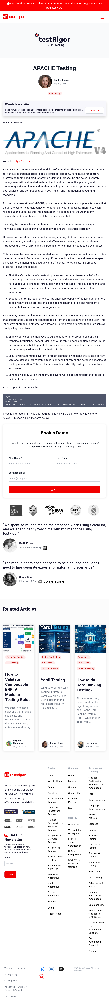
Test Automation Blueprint (95, 941)
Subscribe (94, 110)
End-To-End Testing (95, 846)
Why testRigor (55, 781)
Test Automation (50, 668)
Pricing (51, 775)
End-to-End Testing (15, 657)
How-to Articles (93, 816)
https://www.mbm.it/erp (28, 161)
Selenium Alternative (53, 876)
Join (10, 874)
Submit (55, 489)
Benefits (52, 793)
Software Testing (86, 668)
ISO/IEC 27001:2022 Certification (74, 842)
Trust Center (10, 996)
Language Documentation (97, 807)
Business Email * (18, 472)
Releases (93, 824)
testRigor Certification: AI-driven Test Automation (96, 782)
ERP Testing (54, 93)
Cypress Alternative (53, 894)
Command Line (97, 905)
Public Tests (54, 913)
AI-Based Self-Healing (55, 858)
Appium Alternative (53, 885)
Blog (70, 808)
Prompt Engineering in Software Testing (55, 825)
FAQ (91, 794)
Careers (72, 787)
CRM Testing (95, 877)
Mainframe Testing (94, 864)
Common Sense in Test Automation (96, 895)
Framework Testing (94, 855)
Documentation (97, 800)
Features (52, 787)
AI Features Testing (54, 849)
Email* (7, 857)
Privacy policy (10, 974)
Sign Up (52, 901)
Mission (72, 781)
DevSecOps (74, 824)
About (71, 775)
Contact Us (74, 793)
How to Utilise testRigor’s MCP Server (96, 914)
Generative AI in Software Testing (55, 811)
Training (93, 951)
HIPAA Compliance (74, 853)
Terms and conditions (14, 968)
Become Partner (72, 800)
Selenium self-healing (96, 885)
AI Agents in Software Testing (54, 839)
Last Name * (63, 458)
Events (92, 830)
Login (51, 907)
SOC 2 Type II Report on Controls (75, 863)
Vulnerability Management (75, 832)
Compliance (83, 657)
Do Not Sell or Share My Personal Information (15, 988)
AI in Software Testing (55, 800)
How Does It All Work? (54, 867)
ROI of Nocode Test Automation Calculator (96, 927)
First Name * (15, 458)
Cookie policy (10, 981)
